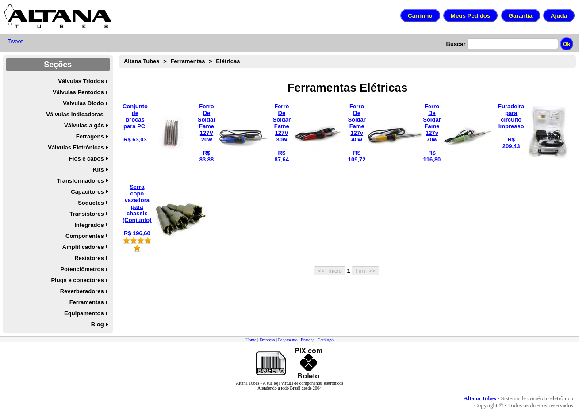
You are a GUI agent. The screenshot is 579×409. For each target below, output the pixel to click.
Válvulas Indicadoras (74, 114)
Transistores (86, 213)
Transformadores (80, 180)
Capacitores (87, 191)
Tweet (15, 41)
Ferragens (90, 136)
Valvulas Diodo (83, 103)
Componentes (84, 236)
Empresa (267, 339)
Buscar (456, 44)
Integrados (89, 225)
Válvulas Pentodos (78, 92)
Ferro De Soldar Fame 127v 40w (356, 123)
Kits (98, 169)
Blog (97, 324)
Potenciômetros (82, 269)
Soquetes (91, 202)
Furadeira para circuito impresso (511, 116)
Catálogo (326, 339)
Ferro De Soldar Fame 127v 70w (432, 123)
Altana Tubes (142, 61)
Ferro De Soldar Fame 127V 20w (206, 123)
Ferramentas (86, 302)
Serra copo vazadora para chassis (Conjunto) (137, 203)
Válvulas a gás (84, 125)
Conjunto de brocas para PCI (135, 116)
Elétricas (228, 61)
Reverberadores (82, 291)
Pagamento (287, 339)
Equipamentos (84, 313)
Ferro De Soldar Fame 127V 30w (282, 123)
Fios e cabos (86, 158)
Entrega (307, 339)
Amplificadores (83, 247)
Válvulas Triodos (81, 81)
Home (250, 339)
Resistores (89, 258)
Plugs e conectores (77, 280)
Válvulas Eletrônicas (76, 147)
